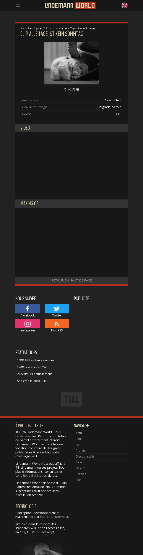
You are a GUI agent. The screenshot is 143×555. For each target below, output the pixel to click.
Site (78, 480)
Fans (79, 439)
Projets (81, 450)
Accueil (24, 28)
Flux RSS (57, 326)
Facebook (27, 310)
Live (78, 445)
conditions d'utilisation (31, 475)
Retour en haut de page (71, 280)
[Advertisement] (101, 324)
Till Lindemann (52, 28)
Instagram (27, 326)
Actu (79, 433)
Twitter (57, 310)
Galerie (80, 468)
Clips (36, 28)
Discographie (85, 456)
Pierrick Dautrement (54, 517)
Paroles (81, 474)
